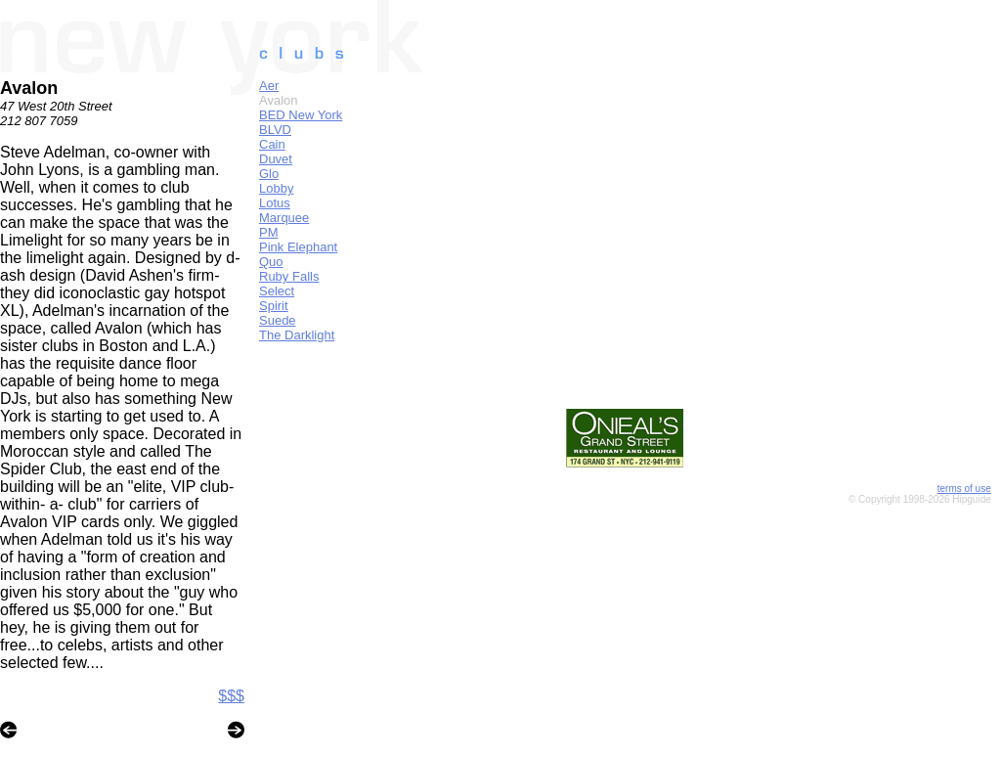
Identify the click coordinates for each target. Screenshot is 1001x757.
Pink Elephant (298, 247)
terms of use (964, 488)
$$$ (231, 696)
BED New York (300, 115)
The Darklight (296, 335)
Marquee (284, 217)
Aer (269, 85)
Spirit (273, 305)
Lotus (274, 203)
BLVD (275, 129)
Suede (277, 320)
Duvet (275, 159)
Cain (272, 144)
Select (276, 291)
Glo (269, 173)
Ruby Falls (289, 276)
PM (269, 232)
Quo (271, 261)
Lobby (276, 188)
